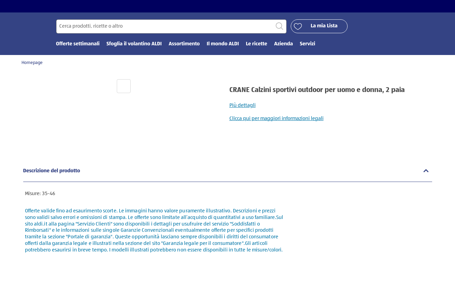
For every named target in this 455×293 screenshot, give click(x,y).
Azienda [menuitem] (283, 44)
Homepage (32, 63)
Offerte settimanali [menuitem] (78, 44)
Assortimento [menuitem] (184, 44)
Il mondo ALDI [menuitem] (223, 44)
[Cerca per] (171, 26)
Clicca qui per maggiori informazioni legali (276, 118)
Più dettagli (242, 105)
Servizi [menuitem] (307, 44)
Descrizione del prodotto (51, 171)
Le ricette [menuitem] (256, 44)
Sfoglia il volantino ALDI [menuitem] (133, 44)
